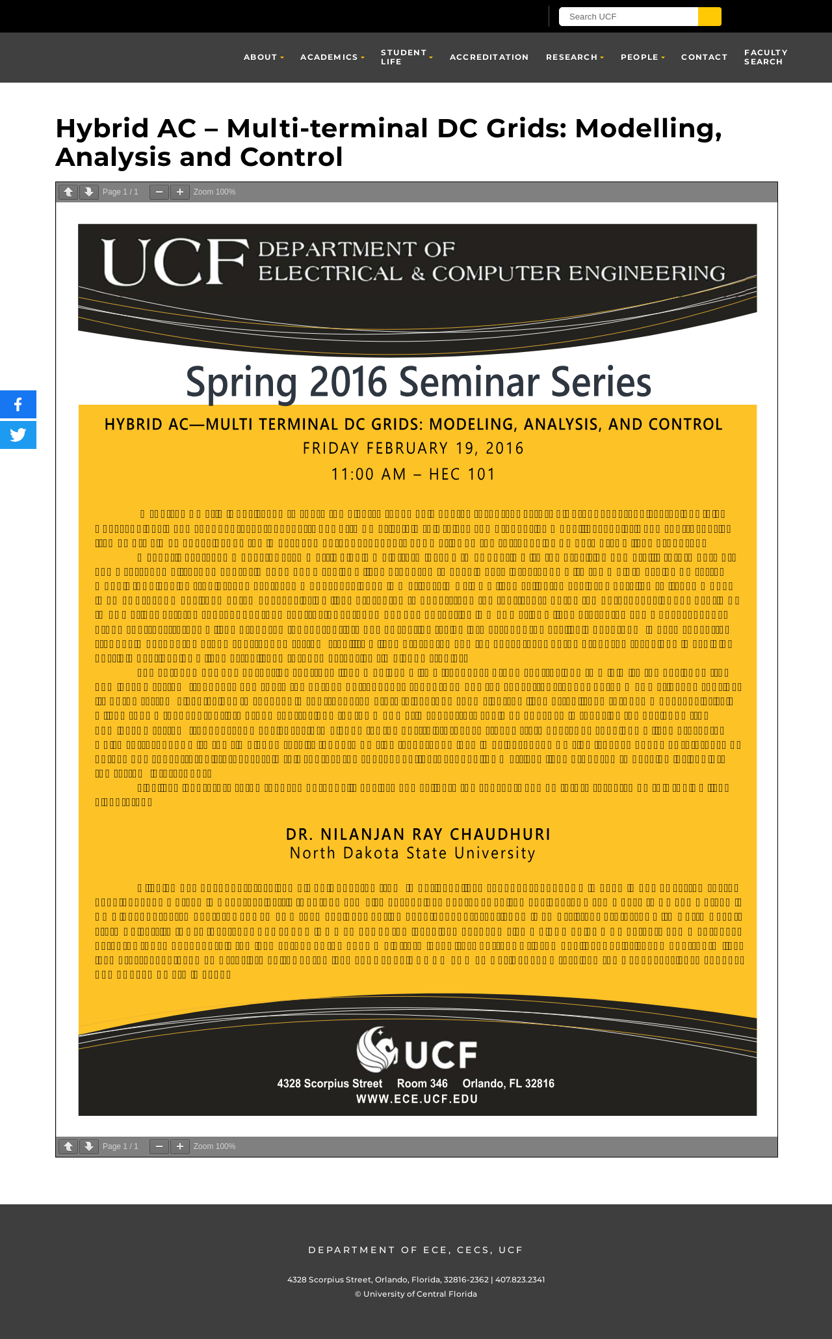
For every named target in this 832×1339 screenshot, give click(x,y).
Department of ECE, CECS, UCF (416, 1250)
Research (572, 57)
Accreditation (490, 57)
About (261, 57)
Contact (704, 57)
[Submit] (710, 16)
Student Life (403, 56)
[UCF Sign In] (499, 17)
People (639, 57)
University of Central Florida (420, 1294)
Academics (329, 57)
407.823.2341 (520, 1279)
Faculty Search (765, 56)
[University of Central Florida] (206, 16)
